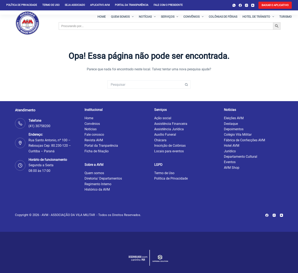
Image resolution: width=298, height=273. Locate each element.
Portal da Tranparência (101, 146)
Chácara (160, 140)
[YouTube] (252, 5)
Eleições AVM (234, 118)
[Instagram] (246, 5)
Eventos (230, 162)
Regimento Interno (97, 184)
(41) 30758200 (39, 126)
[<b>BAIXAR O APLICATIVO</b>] (275, 5)
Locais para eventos (169, 151)
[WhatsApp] (234, 5)
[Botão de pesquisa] (186, 84)
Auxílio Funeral (165, 134)
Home (101, 16)
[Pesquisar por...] (144, 84)
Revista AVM (93, 140)
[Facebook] (240, 5)
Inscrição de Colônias (170, 146)
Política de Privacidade (171, 178)
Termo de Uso (51, 5)
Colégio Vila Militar (238, 134)
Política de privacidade (21, 5)
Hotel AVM (231, 146)
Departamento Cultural (240, 157)
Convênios (194, 17)
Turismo (285, 16)
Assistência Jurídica (169, 129)
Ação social (162, 118)
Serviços (170, 17)
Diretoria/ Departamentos (103, 178)
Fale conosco (94, 134)
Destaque (231, 124)
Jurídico (230, 151)
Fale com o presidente (168, 5)
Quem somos (123, 17)
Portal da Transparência (131, 5)
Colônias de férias (223, 16)
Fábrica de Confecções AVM (244, 140)
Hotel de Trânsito (259, 17)
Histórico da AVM (97, 189)
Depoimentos (233, 129)
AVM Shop (231, 168)
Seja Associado (75, 5)
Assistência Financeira (170, 124)
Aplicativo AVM (100, 5)
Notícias (148, 17)
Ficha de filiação (96, 151)
